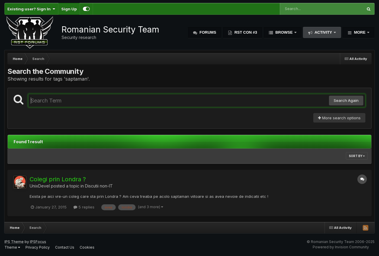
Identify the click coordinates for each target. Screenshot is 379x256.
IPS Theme (14, 241)
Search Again (346, 100)
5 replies (83, 207)
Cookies (87, 247)
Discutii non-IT (99, 185)
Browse (284, 32)
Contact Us (64, 247)
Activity (323, 32)
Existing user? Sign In (31, 9)
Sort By (357, 156)
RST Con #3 (245, 32)
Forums (207, 32)
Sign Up (69, 8)
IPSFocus (38, 241)
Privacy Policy (37, 247)
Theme (12, 247)
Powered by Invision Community (341, 247)
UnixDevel (40, 185)
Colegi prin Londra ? (58, 179)
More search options (339, 117)
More (360, 32)
